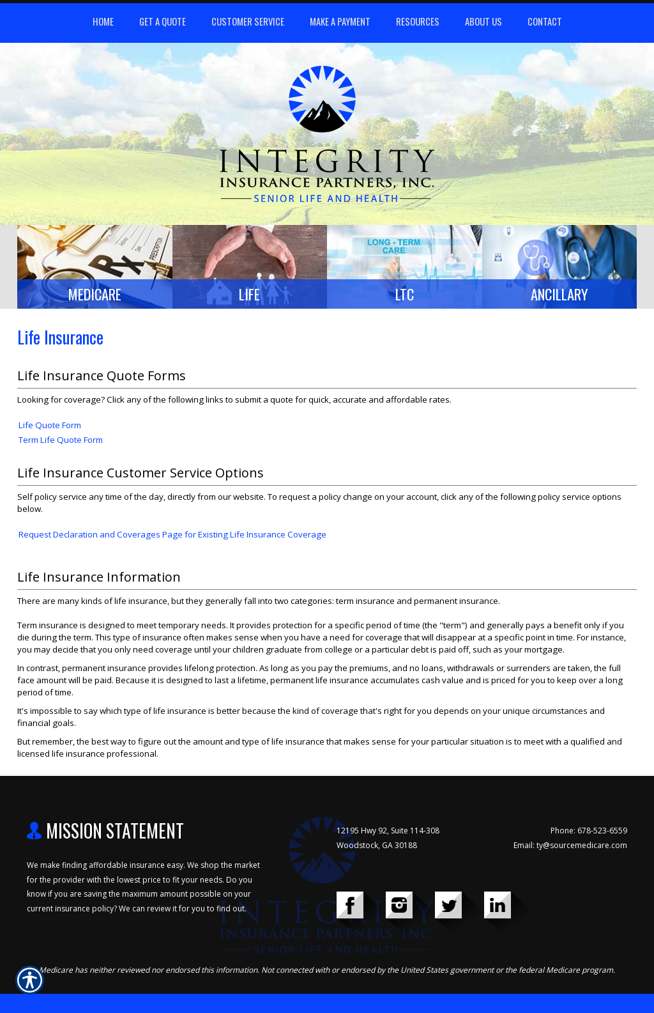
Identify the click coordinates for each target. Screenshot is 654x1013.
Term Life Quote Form (61, 441)
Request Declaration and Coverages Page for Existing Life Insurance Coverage (172, 536)
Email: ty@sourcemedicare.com (570, 847)
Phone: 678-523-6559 (589, 833)
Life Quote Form (50, 427)
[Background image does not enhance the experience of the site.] (94, 268)
